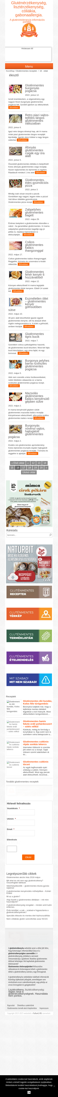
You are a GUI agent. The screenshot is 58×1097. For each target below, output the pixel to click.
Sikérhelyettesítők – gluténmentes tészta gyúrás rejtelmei (27, 889)
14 (44, 463)
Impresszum (44, 999)
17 (23, 467)
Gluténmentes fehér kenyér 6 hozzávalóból (34, 274)
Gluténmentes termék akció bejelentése (22, 999)
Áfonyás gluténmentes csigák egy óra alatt (35, 152)
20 (41, 467)
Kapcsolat (11, 996)
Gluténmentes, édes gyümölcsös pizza (36, 182)
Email (10, 820)
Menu (29, 66)
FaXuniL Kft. (37, 1004)
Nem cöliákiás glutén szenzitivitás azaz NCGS (27, 921)
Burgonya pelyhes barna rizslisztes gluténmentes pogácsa (37, 365)
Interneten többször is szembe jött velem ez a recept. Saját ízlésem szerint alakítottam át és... (29, 748)
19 (35, 467)
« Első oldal (17, 463)
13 (39, 463)
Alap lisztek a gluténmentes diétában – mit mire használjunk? (27, 903)
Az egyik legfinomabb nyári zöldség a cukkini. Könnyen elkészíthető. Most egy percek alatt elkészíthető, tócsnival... (29, 768)
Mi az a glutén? (13, 899)
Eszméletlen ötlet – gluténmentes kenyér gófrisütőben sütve (28, 304)
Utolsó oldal (28, 472)
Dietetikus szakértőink (25, 996)
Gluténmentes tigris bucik (34, 335)
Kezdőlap (10, 71)
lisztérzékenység (34, 981)
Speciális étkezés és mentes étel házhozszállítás (28, 918)
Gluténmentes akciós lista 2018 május (23, 879)
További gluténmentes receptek (22, 781)
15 (12, 467)
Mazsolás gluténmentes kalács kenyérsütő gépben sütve (37, 397)
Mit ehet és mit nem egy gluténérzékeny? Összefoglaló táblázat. (24, 884)
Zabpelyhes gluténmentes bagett (34, 212)
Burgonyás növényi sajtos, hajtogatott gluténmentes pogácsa (26, 431)
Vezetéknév (13, 799)
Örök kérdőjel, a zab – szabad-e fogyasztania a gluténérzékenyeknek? (27, 913)
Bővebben (14, 107)
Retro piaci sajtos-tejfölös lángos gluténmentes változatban (37, 119)
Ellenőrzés (12, 831)
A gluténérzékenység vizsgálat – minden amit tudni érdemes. (29, 908)
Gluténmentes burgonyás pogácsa (34, 88)
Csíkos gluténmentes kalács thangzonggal (34, 246)
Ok (29, 1092)
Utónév (11, 810)
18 (29, 467)
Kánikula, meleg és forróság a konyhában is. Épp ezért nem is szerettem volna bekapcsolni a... (29, 728)
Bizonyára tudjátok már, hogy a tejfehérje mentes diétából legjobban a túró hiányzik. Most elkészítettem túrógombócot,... (29, 707)
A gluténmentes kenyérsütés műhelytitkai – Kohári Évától (28, 894)
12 (33, 463)
